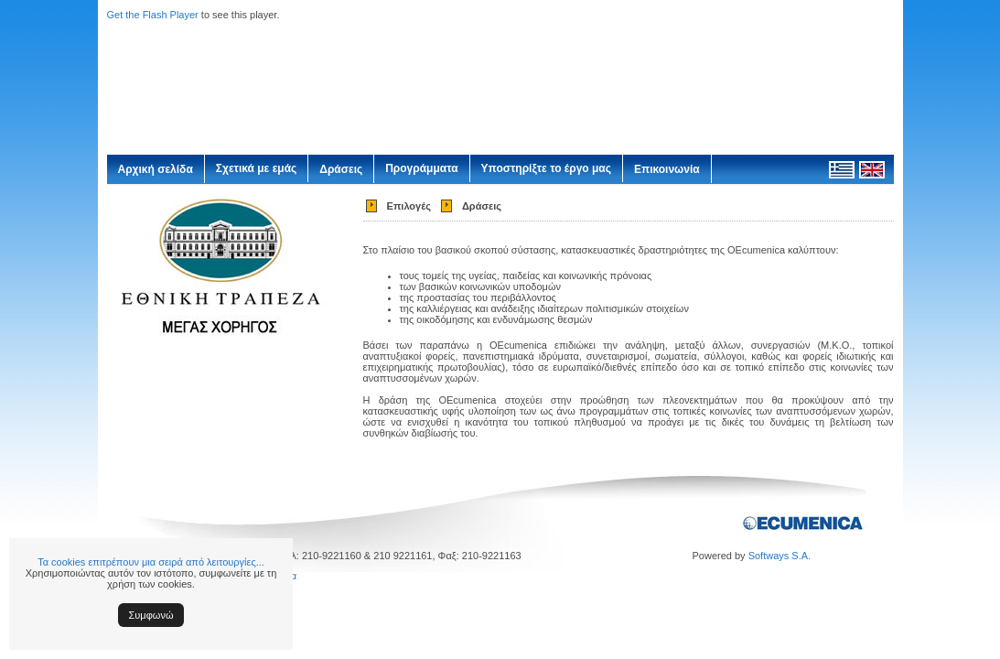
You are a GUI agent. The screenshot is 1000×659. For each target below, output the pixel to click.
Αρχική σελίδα (155, 169)
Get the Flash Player (153, 14)
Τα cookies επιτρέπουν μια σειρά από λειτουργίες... (151, 561)
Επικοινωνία (667, 169)
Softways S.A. (779, 555)
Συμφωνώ (151, 615)
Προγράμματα (421, 168)
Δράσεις (340, 169)
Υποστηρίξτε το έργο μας (546, 168)
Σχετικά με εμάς (256, 168)
